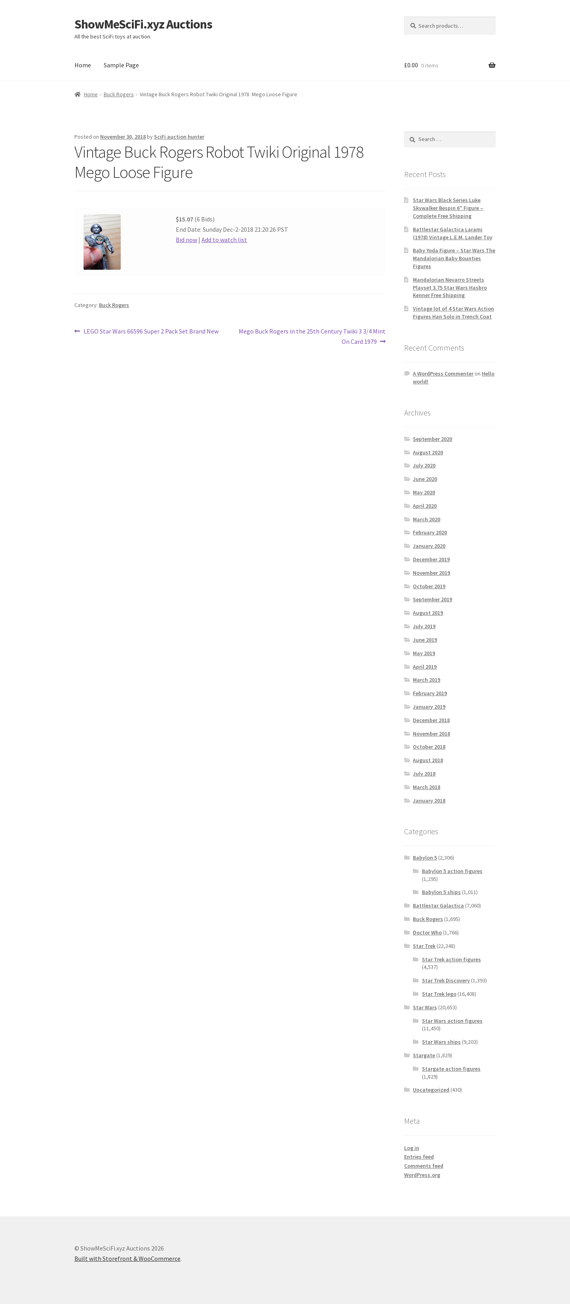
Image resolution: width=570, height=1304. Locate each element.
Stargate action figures (451, 1068)
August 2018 (428, 760)
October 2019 (429, 586)
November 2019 (431, 572)
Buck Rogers (119, 94)
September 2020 (432, 438)
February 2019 (430, 693)
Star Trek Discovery (446, 980)
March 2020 (426, 519)
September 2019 (432, 599)
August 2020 (428, 452)
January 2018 (429, 800)
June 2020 (425, 478)
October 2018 (429, 746)
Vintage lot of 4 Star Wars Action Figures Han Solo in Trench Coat (453, 312)
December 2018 (431, 720)
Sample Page (121, 65)
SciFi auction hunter (179, 136)
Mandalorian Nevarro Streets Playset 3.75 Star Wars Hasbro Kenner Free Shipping (450, 287)
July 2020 (424, 465)
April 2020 (425, 505)
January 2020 (429, 545)
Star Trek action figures (451, 959)
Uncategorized (431, 1089)
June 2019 (425, 639)
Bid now (186, 240)
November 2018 (431, 733)
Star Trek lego (439, 993)
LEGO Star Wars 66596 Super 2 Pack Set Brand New (150, 331)
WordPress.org (422, 1174)
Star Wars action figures (452, 1020)
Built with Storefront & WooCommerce (127, 1258)
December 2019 (431, 559)
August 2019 (428, 612)
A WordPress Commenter (443, 373)
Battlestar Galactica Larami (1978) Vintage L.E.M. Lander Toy (452, 233)
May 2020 (424, 492)
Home (82, 65)
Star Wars (425, 1007)
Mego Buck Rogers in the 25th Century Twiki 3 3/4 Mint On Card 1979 (312, 335)
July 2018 (424, 773)
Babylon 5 (425, 857)
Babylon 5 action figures (452, 871)
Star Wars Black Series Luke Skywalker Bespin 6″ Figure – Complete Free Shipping (448, 207)
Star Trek (424, 945)
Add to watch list (224, 240)
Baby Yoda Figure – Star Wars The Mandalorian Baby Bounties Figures (454, 258)
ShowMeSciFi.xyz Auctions (143, 24)
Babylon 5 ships (441, 892)
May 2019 (424, 653)
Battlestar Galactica (438, 905)
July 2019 (424, 626)
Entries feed (419, 1156)
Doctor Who (427, 932)
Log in (411, 1147)
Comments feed (423, 1165)
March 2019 (426, 679)
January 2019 (429, 706)
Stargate (424, 1055)
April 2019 (425, 666)
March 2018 (426, 787)
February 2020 (430, 532)
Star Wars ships (441, 1041)
